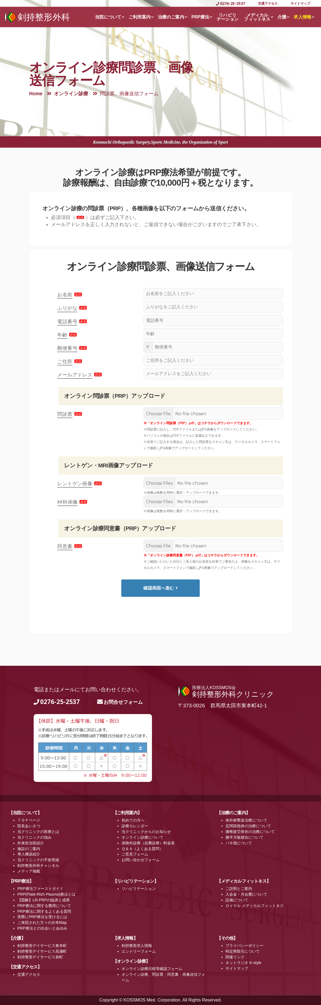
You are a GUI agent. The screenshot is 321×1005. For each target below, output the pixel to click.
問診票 (64, 414)
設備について (236, 900)
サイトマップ (300, 3)
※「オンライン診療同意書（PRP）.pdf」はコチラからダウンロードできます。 (201, 555)
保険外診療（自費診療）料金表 (148, 843)
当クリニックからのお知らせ (146, 831)
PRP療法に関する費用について (44, 905)
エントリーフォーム (139, 951)
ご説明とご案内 (238, 888)
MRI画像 (67, 502)
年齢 (62, 335)
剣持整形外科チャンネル (38, 865)
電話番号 (67, 322)
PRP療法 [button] (200, 17)
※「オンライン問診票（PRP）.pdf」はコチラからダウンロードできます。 (198, 423)
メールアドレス (74, 375)
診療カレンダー (135, 826)
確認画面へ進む (160, 588)
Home (36, 93)
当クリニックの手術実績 (38, 860)
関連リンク (234, 957)
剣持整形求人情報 (137, 945)
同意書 (64, 546)
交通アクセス (268, 3)
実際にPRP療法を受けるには (42, 917)
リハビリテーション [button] (228, 17)
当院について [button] (108, 17)
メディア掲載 (28, 871)
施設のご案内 (28, 849)
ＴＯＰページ (28, 820)
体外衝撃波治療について (246, 820)
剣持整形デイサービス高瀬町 (42, 951)
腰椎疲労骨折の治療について (250, 831)
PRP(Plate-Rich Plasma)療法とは (46, 894)
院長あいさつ (28, 826)
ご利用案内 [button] (140, 17)
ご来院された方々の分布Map (42, 922)
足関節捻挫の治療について (248, 826)
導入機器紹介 (28, 854)
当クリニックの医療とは (38, 831)
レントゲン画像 (74, 484)
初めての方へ (133, 820)
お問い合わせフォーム (141, 860)
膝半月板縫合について (244, 837)
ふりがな (67, 308)
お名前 (64, 295)
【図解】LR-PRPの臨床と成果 (43, 900)
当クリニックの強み (34, 837)
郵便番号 (67, 348)
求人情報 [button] (302, 17)
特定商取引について (242, 951)
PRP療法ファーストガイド (40, 888)
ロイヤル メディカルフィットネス (254, 905)
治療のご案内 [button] (171, 17)
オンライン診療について (142, 837)
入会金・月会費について (246, 894)
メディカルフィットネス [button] (257, 17)
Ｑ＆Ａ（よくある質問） (142, 849)
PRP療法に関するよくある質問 (44, 911)
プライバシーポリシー (244, 945)
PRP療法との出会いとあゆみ (42, 928)
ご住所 (64, 361)
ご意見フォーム (135, 854)
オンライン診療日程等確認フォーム (152, 968)
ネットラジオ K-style (243, 962)
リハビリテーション (139, 888)
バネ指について (238, 843)
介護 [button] (282, 17)
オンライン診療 (71, 93)
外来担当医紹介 (30, 843)
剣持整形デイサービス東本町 (42, 945)
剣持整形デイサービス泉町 (40, 957)
